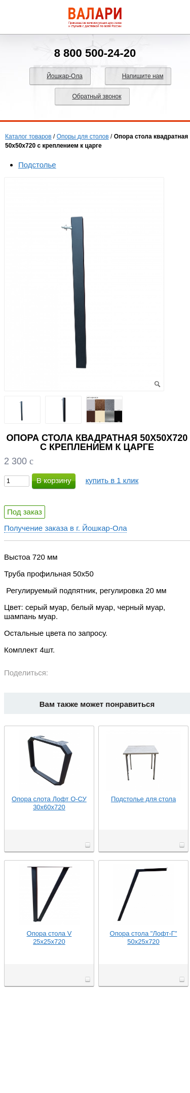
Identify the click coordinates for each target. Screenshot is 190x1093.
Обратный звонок (96, 96)
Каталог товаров (28, 136)
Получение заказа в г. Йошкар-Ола (65, 528)
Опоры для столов (83, 136)
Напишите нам (143, 76)
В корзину (53, 480)
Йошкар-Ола (65, 76)
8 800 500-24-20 (95, 53)
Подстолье (37, 164)
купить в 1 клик (112, 480)
